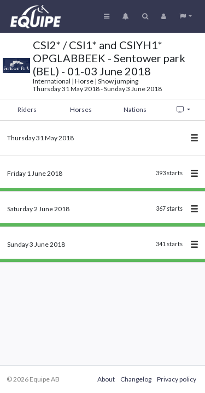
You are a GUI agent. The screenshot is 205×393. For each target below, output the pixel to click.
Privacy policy (176, 379)
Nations (135, 109)
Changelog (135, 379)
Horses (81, 109)
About (106, 379)
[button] (185, 16)
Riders (27, 109)
